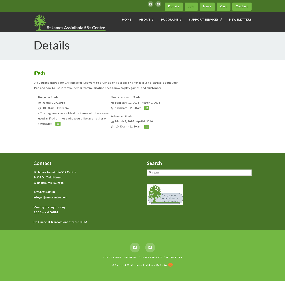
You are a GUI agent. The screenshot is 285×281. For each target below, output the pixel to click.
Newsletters (174, 257)
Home (106, 257)
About (117, 257)
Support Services (151, 257)
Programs (131, 257)
